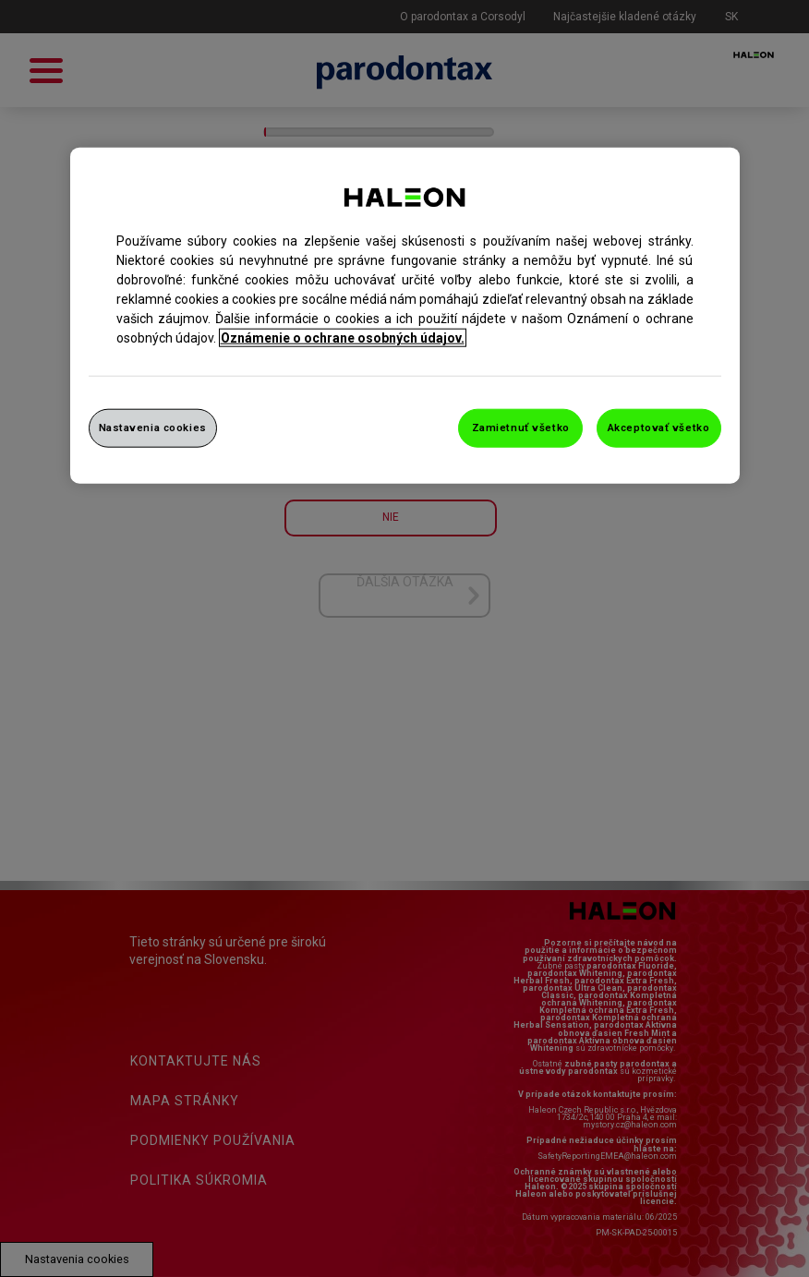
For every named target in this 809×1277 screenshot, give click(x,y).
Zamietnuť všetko (521, 427)
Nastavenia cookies (153, 427)
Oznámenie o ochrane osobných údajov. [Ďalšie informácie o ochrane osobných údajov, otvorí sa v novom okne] (343, 338)
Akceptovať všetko (659, 427)
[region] (405, 316)
